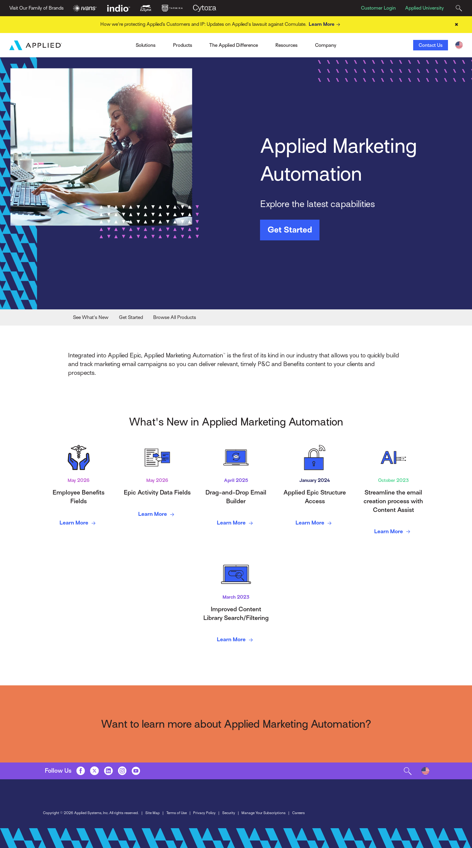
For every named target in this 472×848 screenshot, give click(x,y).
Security (228, 813)
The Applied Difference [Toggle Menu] (233, 45)
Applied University (424, 8)
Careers (298, 813)
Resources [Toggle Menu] (286, 45)
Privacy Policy (204, 813)
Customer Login (378, 8)
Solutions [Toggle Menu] (146, 45)
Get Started (290, 229)
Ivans (108, 43)
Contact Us (431, 45)
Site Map (152, 813)
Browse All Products (174, 317)
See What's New (90, 317)
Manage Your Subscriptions (263, 813)
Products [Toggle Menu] (182, 45)
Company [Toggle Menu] (325, 45)
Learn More (325, 24)
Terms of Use (176, 813)
